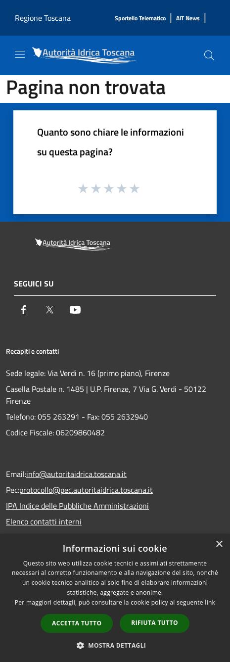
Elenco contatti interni (44, 521)
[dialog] (115, 598)
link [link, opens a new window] (210, 602)
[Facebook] (24, 310)
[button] (115, 645)
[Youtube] (75, 310)
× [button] (219, 544)
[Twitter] (49, 310)
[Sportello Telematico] (140, 18)
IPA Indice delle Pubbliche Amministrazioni (77, 506)
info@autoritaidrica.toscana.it (76, 474)
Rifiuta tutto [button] (154, 622)
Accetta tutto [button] (76, 623)
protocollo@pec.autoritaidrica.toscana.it (86, 490)
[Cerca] (209, 55)
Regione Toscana (43, 18)
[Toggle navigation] (20, 54)
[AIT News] (188, 18)
